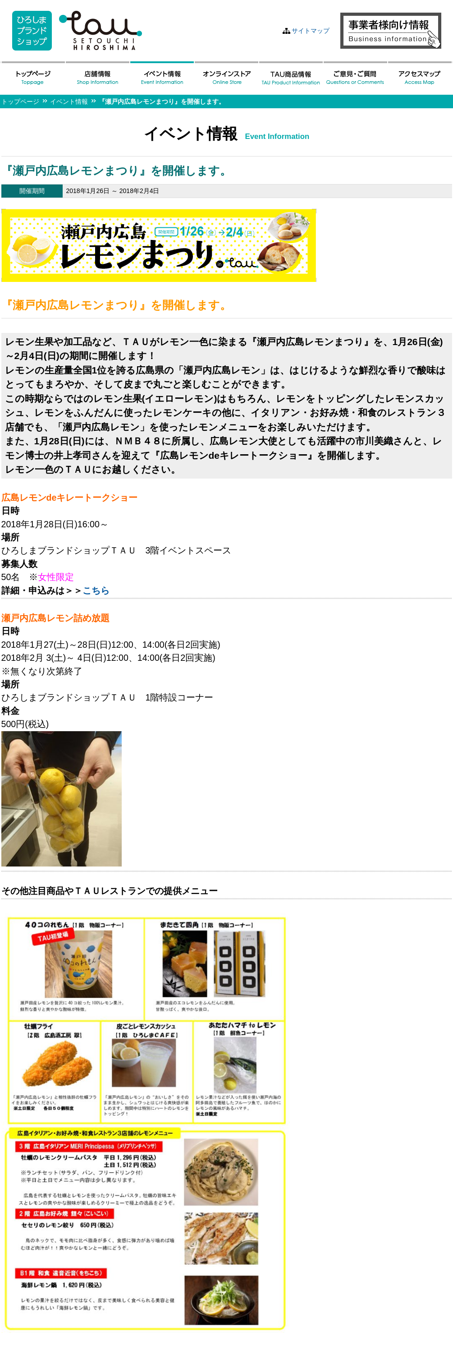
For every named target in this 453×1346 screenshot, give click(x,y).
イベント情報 (69, 101)
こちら (96, 590)
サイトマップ (310, 30)
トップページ (20, 101)
